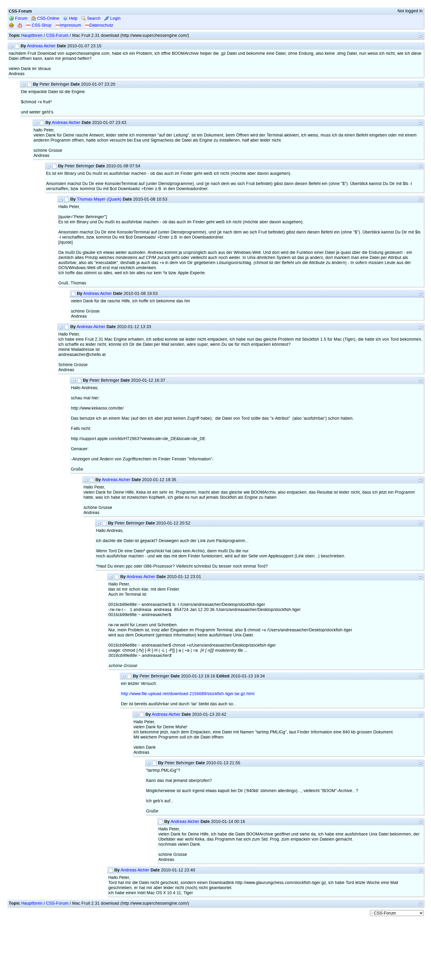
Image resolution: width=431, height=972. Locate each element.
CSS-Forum (57, 35)
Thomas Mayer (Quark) (99, 199)
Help (70, 18)
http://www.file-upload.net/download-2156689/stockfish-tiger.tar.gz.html (187, 693)
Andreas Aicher (41, 45)
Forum (18, 18)
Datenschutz (99, 25)
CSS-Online (45, 18)
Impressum (68, 25)
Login (112, 18)
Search (91, 18)
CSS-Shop (38, 25)
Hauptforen (32, 35)
